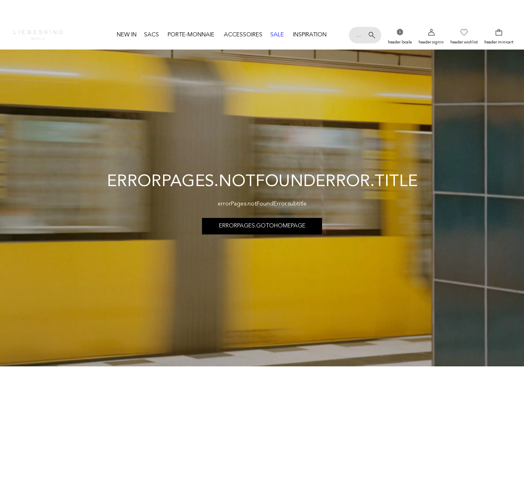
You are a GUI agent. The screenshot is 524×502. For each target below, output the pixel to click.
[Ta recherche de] (365, 35)
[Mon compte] (431, 35)
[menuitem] (127, 35)
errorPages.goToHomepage (262, 226)
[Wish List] (464, 35)
